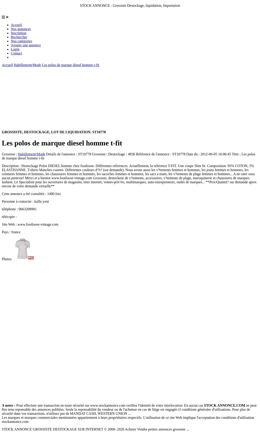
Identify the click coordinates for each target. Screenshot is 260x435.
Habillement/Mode (27, 65)
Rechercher (19, 37)
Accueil (16, 25)
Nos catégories (21, 41)
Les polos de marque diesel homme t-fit (70, 65)
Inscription (18, 33)
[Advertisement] (130, 98)
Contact (16, 53)
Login (15, 49)
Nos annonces (21, 29)
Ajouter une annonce (26, 45)
